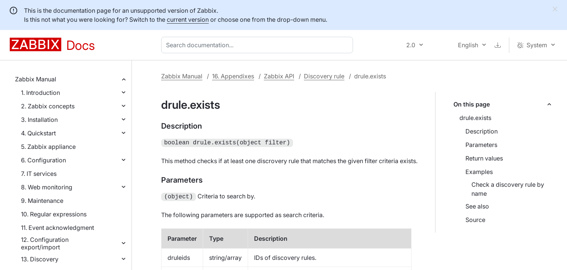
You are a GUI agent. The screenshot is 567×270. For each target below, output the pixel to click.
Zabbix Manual (35, 79)
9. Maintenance (42, 200)
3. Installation (39, 119)
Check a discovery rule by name (507, 189)
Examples (479, 172)
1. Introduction (40, 92)
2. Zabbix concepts (48, 106)
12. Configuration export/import (45, 243)
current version (188, 19)
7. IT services (39, 173)
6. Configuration (43, 160)
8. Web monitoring (46, 187)
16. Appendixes (233, 76)
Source (475, 220)
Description (481, 131)
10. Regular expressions (54, 214)
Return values (484, 158)
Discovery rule (324, 76)
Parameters (481, 144)
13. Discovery (39, 259)
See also (477, 206)
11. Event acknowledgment (57, 227)
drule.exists (475, 118)
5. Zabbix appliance (48, 146)
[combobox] (258, 45)
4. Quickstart (38, 133)
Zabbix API (279, 76)
